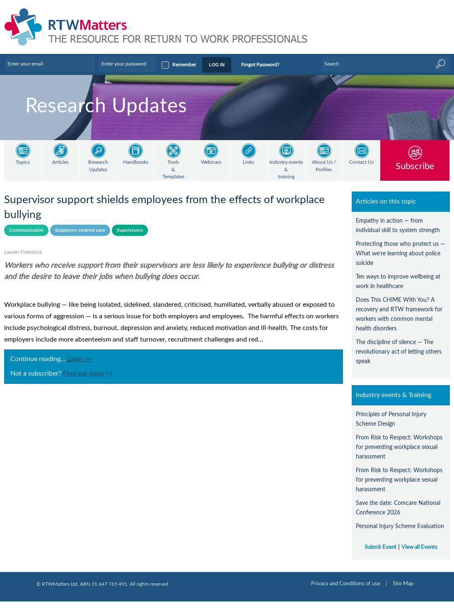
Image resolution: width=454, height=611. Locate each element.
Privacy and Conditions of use (345, 584)
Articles (60, 162)
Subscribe (415, 166)
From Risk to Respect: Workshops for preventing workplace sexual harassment (399, 447)
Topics (23, 162)
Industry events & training (286, 169)
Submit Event (380, 547)
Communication (26, 230)
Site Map (403, 584)
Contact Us (361, 162)
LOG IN (217, 64)
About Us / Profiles (324, 166)
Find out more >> (88, 373)
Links (248, 162)
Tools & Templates (173, 169)
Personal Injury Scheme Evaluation (400, 526)
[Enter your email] (49, 64)
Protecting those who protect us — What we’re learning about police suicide (400, 253)
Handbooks (135, 162)
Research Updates (98, 166)
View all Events (419, 547)
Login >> (79, 359)
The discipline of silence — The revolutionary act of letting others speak (399, 351)
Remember (184, 64)
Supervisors (130, 230)
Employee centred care (80, 230)
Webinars (211, 162)
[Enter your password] (128, 64)
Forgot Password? (260, 64)
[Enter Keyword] (386, 64)
